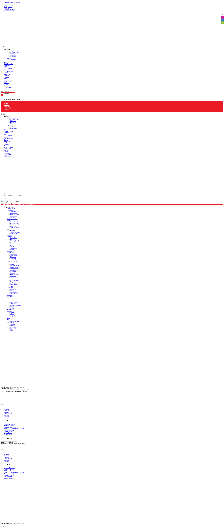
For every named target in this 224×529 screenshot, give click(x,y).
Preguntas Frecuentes (9, 424)
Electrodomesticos (8, 71)
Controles (12, 324)
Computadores (11, 236)
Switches (12, 308)
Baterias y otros (14, 280)
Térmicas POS (14, 293)
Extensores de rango (15, 305)
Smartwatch (13, 61)
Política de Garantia (9, 425)
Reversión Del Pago (9, 430)
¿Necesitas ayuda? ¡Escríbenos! (12, 2)
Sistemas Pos (7, 81)
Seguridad (13, 258)
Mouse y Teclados (15, 241)
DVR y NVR (13, 233)
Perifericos (13, 242)
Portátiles (12, 243)
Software (6, 83)
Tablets (6, 84)
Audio (5, 62)
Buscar (21, 195)
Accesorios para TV (15, 321)
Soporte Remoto (8, 433)
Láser (11, 290)
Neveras (12, 273)
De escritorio (13, 238)
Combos (12, 252)
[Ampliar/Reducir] (1, 526)
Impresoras (7, 74)
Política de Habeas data (10, 427)
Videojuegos (7, 88)
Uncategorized (11, 208)
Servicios (6, 105)
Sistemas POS (10, 309)
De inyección (13, 289)
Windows (12, 315)
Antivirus (12, 312)
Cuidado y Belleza (8, 64)
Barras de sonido (14, 222)
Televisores (7, 86)
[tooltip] (222, 14)
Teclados (12, 246)
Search (5, 194)
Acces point (13, 300)
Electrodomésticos (12, 261)
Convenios (6, 109)
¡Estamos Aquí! (8, 5)
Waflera (12, 277)
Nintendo (12, 325)
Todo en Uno (7, 87)
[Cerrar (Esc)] (6, 526)
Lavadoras (13, 270)
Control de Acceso (15, 232)
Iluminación (13, 254)
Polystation (13, 328)
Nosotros (6, 103)
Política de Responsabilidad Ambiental (14, 428)
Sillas (11, 245)
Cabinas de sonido (15, 223)
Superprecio (10, 317)
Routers (12, 306)
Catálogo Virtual (8, 7)
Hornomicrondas (14, 268)
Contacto (6, 8)
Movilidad (6, 75)
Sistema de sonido (15, 226)
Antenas (12, 303)
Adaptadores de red (15, 302)
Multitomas (13, 283)
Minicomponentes (15, 224)
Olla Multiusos (14, 274)
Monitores (13, 56)
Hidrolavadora (14, 267)
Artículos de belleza (12, 219)
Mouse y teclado (14, 52)
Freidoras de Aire (14, 265)
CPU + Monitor (8, 68)
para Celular (10, 58)
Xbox (11, 330)
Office (12, 314)
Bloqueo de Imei (8, 434)
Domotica (6, 69)
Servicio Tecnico (8, 80)
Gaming (12, 239)
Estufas (12, 264)
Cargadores (13, 55)
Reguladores (13, 284)
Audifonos (13, 59)
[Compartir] (4, 526)
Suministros (13, 292)
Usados (12, 249)
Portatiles (6, 77)
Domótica (9, 251)
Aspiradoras (13, 262)
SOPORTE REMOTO (9, 10)
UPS (11, 286)
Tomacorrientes (14, 260)
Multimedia (13, 257)
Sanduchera (13, 276)
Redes (5, 78)
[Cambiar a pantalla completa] (3, 526)
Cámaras (12, 230)
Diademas (13, 53)
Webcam (12, 217)
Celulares (6, 65)
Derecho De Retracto (9, 431)
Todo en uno (13, 248)
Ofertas (9, 298)
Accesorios (7, 49)
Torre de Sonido (14, 227)
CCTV (5, 67)
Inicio (5, 102)
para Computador (11, 50)
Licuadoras (13, 271)
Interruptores (13, 255)
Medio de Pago (8, 108)
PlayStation (13, 327)
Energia (6, 72)
